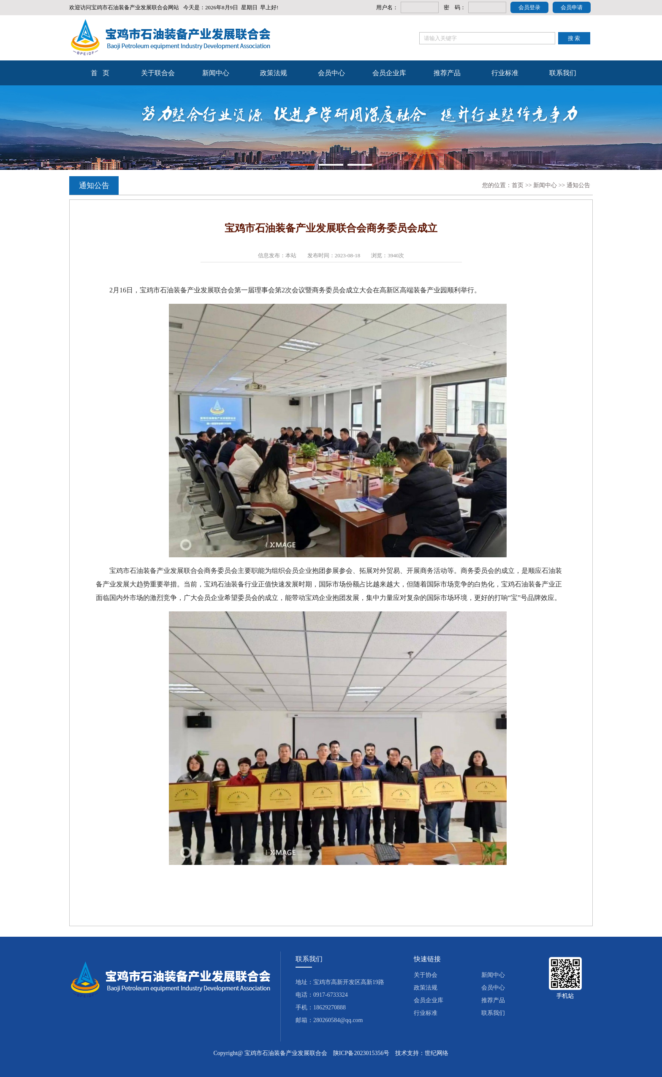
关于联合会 (158, 72)
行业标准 (504, 72)
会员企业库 (389, 72)
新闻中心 (215, 72)
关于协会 (425, 975)
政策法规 (273, 72)
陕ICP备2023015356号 (361, 1053)
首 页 (100, 72)
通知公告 (578, 185)
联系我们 (562, 72)
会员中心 (331, 72)
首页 (518, 185)
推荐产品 (447, 72)
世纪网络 (436, 1053)
